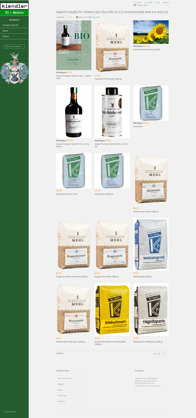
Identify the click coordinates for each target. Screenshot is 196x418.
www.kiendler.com (155, 386)
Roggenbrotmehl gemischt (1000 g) (72, 276)
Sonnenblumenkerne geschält (146, 49)
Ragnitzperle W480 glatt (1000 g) (147, 342)
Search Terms (62, 396)
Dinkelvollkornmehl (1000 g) (146, 211)
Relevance (60, 17)
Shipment (60, 384)
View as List (96, 17)
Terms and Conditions (65, 378)
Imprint (60, 390)
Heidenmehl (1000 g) (104, 194)
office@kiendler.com (141, 386)
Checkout (166, 2)
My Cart (157, 2)
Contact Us (61, 401)
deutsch (14, 19)
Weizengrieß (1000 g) (142, 276)
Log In (167, 5)
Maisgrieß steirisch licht (66, 194)
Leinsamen (138, 126)
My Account (137, 2)
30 (159, 354)
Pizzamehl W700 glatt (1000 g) (108, 79)
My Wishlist (148, 2)
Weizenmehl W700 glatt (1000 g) (70, 342)
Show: (155, 354)
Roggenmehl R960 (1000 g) (106, 276)
